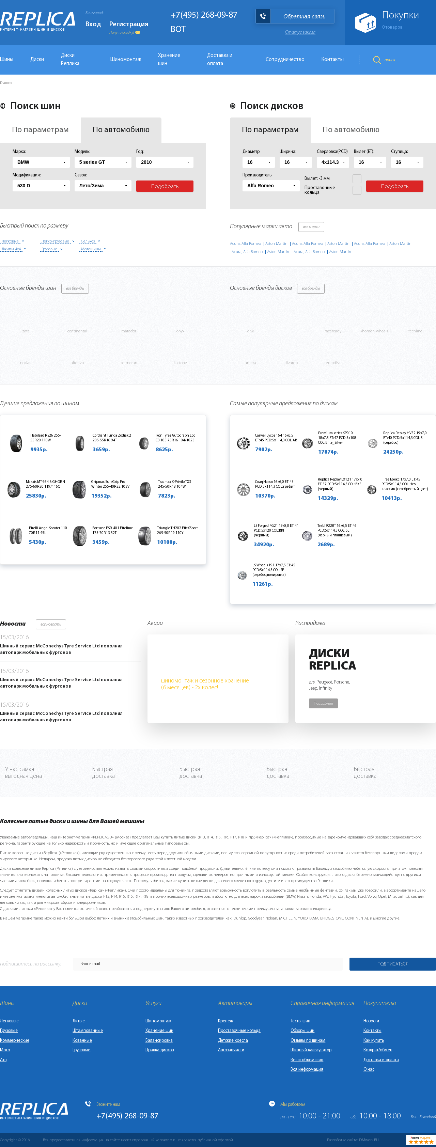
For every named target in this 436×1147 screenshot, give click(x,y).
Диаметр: (252, 152)
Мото (5, 1050)
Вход (93, 24)
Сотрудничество (285, 59)
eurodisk (333, 363)
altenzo (77, 363)
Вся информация (307, 1069)
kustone (180, 363)
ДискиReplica (332, 660)
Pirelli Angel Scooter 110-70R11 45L (48, 531)
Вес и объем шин (307, 1060)
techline (415, 331)
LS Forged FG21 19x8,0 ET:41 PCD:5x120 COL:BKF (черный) (276, 530)
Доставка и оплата (219, 59)
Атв (3, 1060)
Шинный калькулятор (311, 1050)
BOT (178, 29)
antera (250, 363)
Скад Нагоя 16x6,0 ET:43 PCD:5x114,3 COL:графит (275, 484)
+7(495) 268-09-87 (204, 15)
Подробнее (323, 704)
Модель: (82, 152)
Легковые (9, 1021)
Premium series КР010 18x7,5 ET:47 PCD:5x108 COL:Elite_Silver (337, 438)
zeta (26, 331)
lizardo (292, 363)
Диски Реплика (70, 59)
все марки (311, 227)
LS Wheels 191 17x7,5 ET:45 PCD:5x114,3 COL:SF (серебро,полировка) (273, 570)
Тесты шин (300, 1021)
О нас (368, 1069)
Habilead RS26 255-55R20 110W (45, 438)
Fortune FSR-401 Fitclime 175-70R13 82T (112, 531)
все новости (51, 625)
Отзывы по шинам (308, 1040)
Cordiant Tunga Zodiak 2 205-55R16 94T (112, 438)
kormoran (129, 363)
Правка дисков (159, 1050)
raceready (333, 331)
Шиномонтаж (125, 59)
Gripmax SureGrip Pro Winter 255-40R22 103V (110, 484)
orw (250, 331)
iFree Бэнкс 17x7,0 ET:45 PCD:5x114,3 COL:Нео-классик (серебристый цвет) (405, 484)
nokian (26, 363)
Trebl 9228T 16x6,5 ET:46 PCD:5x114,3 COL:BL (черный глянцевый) (337, 530)
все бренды (75, 289)
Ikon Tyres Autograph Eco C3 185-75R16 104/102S (175, 438)
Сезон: (81, 175)
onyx (180, 331)
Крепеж (225, 1021)
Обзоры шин (302, 1030)
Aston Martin (276, 244)
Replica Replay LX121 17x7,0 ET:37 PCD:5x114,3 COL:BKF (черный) (340, 484)
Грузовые (9, 1030)
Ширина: (288, 152)
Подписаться (392, 964)
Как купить (373, 1040)
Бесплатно (196, 665)
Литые (79, 1021)
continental (77, 331)
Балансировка (159, 1040)
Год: (140, 152)
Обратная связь (304, 16)
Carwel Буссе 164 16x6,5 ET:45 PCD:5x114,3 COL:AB (276, 438)
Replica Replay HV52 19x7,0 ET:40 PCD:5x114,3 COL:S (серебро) (405, 438)
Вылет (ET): (364, 152)
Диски (37, 59)
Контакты (333, 59)
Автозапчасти (231, 1050)
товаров (392, 27)
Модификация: (27, 175)
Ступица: (399, 152)
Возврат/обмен (377, 1050)
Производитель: (257, 175)
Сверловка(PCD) (332, 152)
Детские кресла (233, 1040)
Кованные (82, 1040)
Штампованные (88, 1030)
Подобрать (165, 186)
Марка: (19, 152)
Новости (371, 1021)
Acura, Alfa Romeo (245, 244)
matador (128, 331)
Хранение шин (169, 59)
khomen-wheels (374, 331)
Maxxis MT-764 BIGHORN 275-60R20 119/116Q (45, 484)
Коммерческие (14, 1040)
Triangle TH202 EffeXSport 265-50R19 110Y (177, 531)
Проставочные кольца (239, 1030)
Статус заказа (300, 32)
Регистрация (129, 24)
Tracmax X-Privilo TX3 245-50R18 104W (174, 484)
